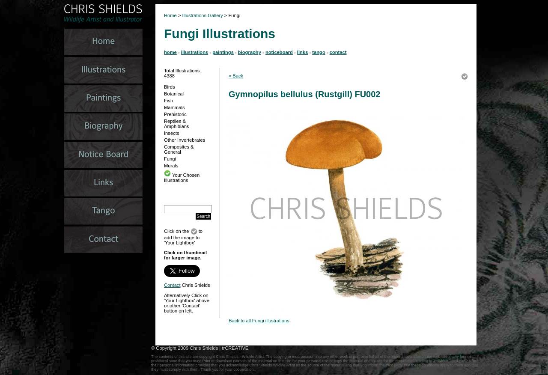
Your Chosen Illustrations (182, 178)
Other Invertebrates (184, 140)
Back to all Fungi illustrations (259, 320)
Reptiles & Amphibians (176, 124)
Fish (168, 100)
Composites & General (179, 149)
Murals (171, 165)
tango (318, 52)
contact (338, 52)
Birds (169, 86)
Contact (172, 285)
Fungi (170, 158)
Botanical (174, 93)
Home (170, 15)
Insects (171, 133)
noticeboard (279, 52)
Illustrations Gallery (202, 15)
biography (249, 52)
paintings (223, 52)
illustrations (194, 52)
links (302, 52)
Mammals (174, 107)
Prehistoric (175, 114)
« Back (236, 75)
